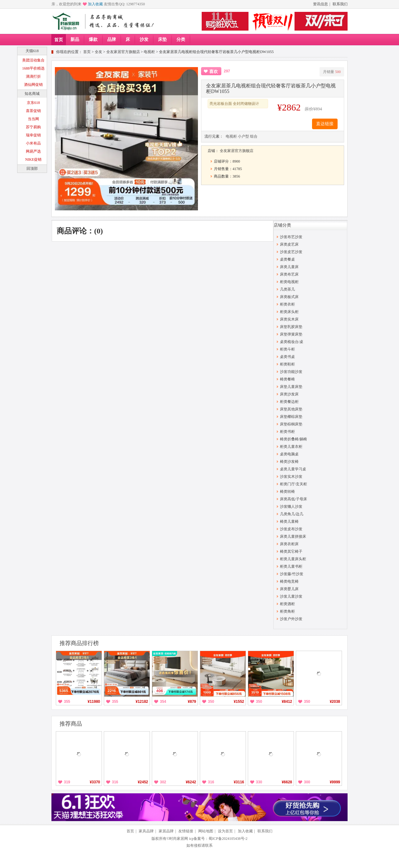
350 (211, 701)
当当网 (33, 119)
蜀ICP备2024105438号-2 (228, 838)
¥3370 (95, 782)
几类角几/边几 (291, 514)
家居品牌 (166, 831)
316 (115, 782)
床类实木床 (289, 319)
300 (307, 782)
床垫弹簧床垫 (291, 334)
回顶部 (32, 168)
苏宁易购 (33, 127)
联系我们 (340, 4)
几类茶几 (287, 289)
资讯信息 (320, 4)
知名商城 (32, 93)
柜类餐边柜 (289, 401)
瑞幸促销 (33, 135)
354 (163, 701)
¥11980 (94, 701)
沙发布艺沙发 (291, 237)
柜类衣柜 (287, 304)
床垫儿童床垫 (291, 386)
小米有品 (33, 143)
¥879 (192, 701)
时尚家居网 (178, 838)
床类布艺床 (289, 274)
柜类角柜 (287, 611)
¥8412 (287, 701)
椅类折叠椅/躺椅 (293, 439)
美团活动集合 (33, 60)
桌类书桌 (287, 357)
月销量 (332, 72)
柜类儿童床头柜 (293, 559)
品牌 (111, 39)
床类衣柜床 (289, 544)
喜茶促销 (33, 111)
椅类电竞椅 (289, 581)
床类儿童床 (289, 267)
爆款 (93, 39)
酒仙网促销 (33, 84)
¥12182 (142, 701)
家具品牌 (146, 831)
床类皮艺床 (289, 244)
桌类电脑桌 (289, 454)
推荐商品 (71, 724)
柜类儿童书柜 (291, 566)
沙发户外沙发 (291, 619)
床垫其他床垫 (291, 409)
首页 (58, 39)
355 (67, 701)
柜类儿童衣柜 (291, 446)
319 (67, 782)
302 (163, 782)
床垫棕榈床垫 (291, 424)
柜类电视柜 (289, 282)
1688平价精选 (33, 68)
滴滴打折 (33, 76)
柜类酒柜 (287, 604)
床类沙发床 (289, 394)
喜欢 (213, 71)
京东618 (33, 102)
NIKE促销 (33, 159)
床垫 (162, 39)
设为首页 (225, 831)
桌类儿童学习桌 (293, 469)
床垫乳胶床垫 (291, 327)
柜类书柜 (287, 431)
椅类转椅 (287, 491)
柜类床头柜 (289, 312)
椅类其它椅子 (291, 551)
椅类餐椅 (287, 379)
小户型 (243, 136)
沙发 (144, 39)
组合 (253, 136)
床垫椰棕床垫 (291, 416)
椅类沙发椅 (289, 461)
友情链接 (185, 831)
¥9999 (335, 782)
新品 (74, 39)
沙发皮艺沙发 (291, 252)
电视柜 (149, 52)
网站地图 (205, 831)
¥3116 (239, 782)
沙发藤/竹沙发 (291, 574)
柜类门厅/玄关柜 (293, 484)
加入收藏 (95, 4)
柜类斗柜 (287, 349)
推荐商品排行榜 (79, 643)
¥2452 (143, 782)
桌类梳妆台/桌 (291, 342)
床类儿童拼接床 (293, 536)
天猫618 (32, 51)
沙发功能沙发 (291, 372)
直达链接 (325, 123)
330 (259, 782)
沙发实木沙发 (291, 476)
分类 (180, 39)
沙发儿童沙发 (291, 596)
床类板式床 (289, 297)
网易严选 (33, 151)
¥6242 (191, 782)
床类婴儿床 (289, 589)
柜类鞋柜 (287, 364)
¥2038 (335, 701)
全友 (98, 52)
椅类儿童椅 (289, 521)
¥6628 (287, 782)
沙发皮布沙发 (291, 529)
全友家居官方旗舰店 (123, 52)
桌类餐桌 (287, 259)
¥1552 (239, 701)
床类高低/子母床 (293, 499)
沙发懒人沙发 (291, 506)
